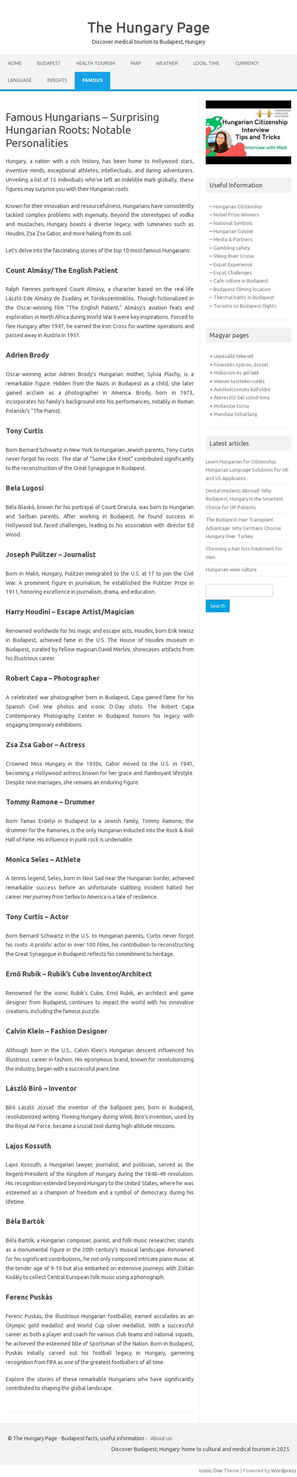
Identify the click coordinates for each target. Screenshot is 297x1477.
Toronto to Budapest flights (245, 305)
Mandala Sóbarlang (235, 414)
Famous (92, 80)
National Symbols (233, 223)
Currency (247, 63)
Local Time (206, 63)
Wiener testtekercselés (239, 381)
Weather (167, 63)
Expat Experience (233, 264)
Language (20, 80)
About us (161, 1438)
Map (136, 63)
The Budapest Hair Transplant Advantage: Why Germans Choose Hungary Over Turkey (243, 528)
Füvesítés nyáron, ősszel (241, 364)
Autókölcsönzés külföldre (242, 389)
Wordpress (283, 1470)
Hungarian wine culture (231, 569)
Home (15, 63)
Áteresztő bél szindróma (242, 397)
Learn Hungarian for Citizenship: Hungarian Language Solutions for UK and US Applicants (247, 470)
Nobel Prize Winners (236, 214)
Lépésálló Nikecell (233, 356)
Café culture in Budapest (240, 280)
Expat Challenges (232, 272)
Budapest (49, 63)
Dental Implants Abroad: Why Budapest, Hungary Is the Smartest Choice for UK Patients (244, 499)
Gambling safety (231, 247)
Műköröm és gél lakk (236, 372)
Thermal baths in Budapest (243, 297)
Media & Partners (233, 239)
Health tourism (95, 63)
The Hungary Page (148, 27)
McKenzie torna (231, 406)
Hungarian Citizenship (237, 206)
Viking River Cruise (233, 256)
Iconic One (210, 1470)
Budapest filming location (242, 289)
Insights (57, 80)
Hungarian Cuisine (233, 231)
